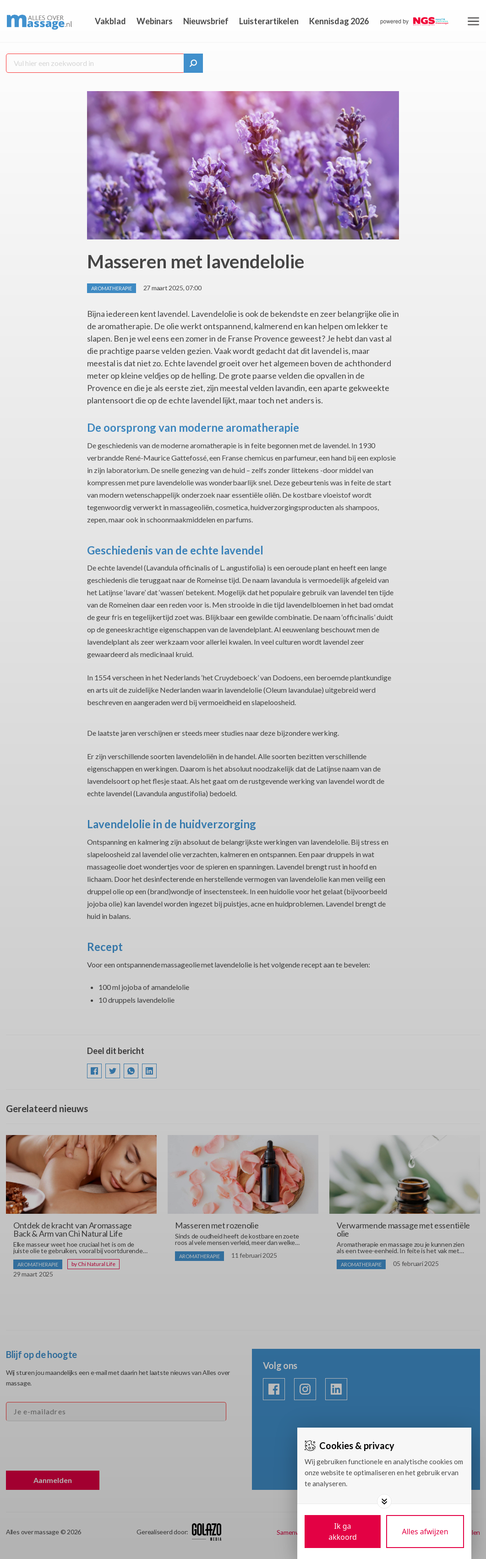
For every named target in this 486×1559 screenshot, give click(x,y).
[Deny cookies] (425, 1531)
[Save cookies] (343, 1531)
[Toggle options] (384, 1501)
